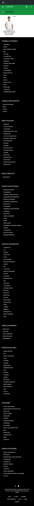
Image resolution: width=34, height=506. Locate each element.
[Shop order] (10, 12)
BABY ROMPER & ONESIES (9, 49)
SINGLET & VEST (7, 82)
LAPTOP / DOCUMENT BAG (10, 136)
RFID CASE (5, 290)
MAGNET (5, 377)
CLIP (4, 250)
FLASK (4, 257)
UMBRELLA (6, 309)
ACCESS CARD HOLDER (9, 406)
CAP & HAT (6, 54)
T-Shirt (16, 496)
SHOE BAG (5, 143)
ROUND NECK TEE (7, 73)
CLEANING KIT (6, 247)
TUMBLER (5, 307)
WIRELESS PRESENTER (8, 235)
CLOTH (5, 358)
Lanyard (23, 496)
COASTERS (6, 360)
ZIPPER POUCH (7, 164)
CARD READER (6, 192)
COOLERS (5, 363)
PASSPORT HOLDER (8, 464)
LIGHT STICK (6, 213)
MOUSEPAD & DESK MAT (9, 382)
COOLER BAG (6, 129)
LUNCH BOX (6, 276)
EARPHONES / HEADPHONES (10, 201)
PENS (4, 430)
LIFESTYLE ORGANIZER (9, 271)
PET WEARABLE (7, 70)
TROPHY (5, 111)
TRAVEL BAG (6, 155)
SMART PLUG (6, 295)
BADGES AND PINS (7, 351)
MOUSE (5, 218)
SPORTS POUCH (7, 302)
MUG (4, 280)
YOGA (4, 316)
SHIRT (4, 77)
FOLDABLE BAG (7, 133)
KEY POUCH (7, 269)
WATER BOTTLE (7, 311)
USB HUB (5, 227)
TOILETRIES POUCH (8, 150)
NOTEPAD (5, 418)
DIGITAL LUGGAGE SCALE (9, 452)
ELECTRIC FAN (6, 204)
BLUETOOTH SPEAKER (8, 190)
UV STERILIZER (7, 230)
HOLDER (5, 264)
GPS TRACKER (6, 206)
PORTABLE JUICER (7, 288)
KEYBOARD (6, 211)
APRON (5, 47)
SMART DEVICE (7, 223)
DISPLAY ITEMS (6, 365)
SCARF (5, 75)
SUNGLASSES (6, 87)
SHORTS (5, 80)
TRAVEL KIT (6, 468)
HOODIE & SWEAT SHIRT (9, 63)
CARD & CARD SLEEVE (8, 356)
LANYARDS (6, 374)
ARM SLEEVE (6, 44)
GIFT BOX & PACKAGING (9, 261)
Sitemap (17, 501)
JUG (4, 266)
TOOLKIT (5, 391)
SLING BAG (6, 145)
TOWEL (5, 304)
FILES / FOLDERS (7, 413)
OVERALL (5, 68)
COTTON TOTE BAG (8, 126)
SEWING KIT (6, 292)
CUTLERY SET (6, 254)
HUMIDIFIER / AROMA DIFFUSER (11, 208)
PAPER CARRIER (7, 384)
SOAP (4, 389)
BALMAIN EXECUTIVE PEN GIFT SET (11, 409)
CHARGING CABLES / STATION (10, 194)
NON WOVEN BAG (7, 140)
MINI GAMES (6, 379)
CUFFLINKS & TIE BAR (8, 58)
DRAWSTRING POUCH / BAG (10, 131)
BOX (4, 353)
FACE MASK (5, 331)
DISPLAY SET (6, 411)
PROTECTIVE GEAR (7, 336)
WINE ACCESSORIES (8, 314)
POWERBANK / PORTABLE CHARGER (12, 225)
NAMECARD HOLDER (8, 420)
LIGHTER (5, 273)
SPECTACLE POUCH (8, 148)
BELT (4, 51)
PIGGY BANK (7, 285)
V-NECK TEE (6, 89)
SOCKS (5, 84)
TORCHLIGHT (6, 393)
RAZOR (5, 220)
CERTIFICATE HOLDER (8, 104)
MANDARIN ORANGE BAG (9, 138)
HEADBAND (6, 61)
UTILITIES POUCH (7, 157)
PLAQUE (5, 109)
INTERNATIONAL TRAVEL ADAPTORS (12, 457)
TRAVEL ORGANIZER (8, 471)
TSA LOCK (5, 476)
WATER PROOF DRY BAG (9, 162)
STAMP (5, 437)
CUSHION (5, 252)
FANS (4, 370)
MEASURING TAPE (7, 278)
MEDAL (4, 106)
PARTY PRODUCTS (7, 386)
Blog (19, 499)
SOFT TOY (5, 297)
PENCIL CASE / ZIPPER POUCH (10, 427)
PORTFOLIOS (6, 432)
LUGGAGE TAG (6, 461)
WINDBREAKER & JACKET (9, 91)
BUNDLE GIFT (6, 329)
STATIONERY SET (7, 435)
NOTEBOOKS (6, 423)
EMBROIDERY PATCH (8, 367)
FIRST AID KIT (6, 454)
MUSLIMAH (6, 65)
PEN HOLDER (6, 425)
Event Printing (11, 499)
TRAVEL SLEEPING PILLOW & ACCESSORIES (13, 473)
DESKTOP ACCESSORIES (9, 199)
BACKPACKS (6, 124)
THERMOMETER (6, 338)
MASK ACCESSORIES (7, 333)
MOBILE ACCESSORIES (8, 216)
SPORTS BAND (6, 300)
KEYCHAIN (5, 372)
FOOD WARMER (7, 259)
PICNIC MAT (6, 283)
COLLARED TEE (7, 56)
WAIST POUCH (6, 159)
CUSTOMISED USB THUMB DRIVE (11, 197)
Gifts (9, 496)
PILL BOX (5, 466)
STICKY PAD (6, 439)
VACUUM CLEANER (7, 232)
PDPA (25, 499)
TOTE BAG (5, 152)
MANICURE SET (6, 177)
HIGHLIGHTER (6, 416)
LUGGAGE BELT (7, 459)
